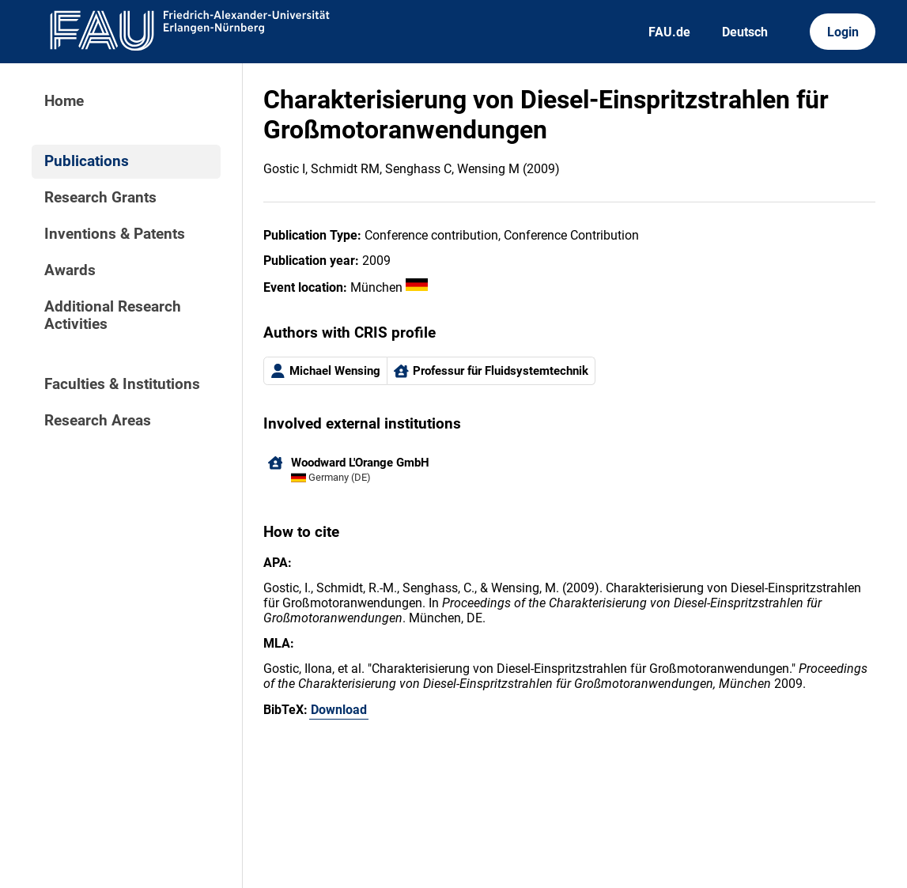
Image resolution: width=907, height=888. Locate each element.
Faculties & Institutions (122, 384)
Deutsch (745, 32)
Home (64, 101)
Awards (70, 270)
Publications (86, 161)
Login (843, 32)
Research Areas (97, 420)
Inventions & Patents (114, 234)
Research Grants (100, 197)
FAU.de (669, 32)
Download (339, 709)
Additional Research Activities (112, 315)
